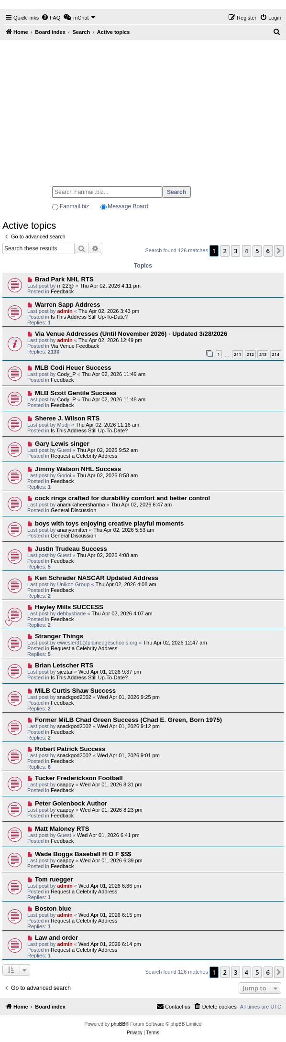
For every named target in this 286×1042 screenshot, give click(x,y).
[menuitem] (50, 17)
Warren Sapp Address (67, 304)
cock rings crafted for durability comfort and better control (122, 498)
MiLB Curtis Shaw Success (75, 690)
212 (250, 354)
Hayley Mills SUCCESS (69, 607)
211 (237, 354)
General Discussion (73, 510)
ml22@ (65, 286)
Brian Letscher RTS (64, 665)
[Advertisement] (143, 109)
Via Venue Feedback (75, 346)
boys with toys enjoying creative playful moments (109, 523)
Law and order (56, 937)
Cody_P (66, 374)
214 (275, 354)
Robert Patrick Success (70, 748)
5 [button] (257, 251)
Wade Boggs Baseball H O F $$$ (83, 854)
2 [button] (225, 251)
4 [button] (246, 251)
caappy (65, 784)
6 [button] (268, 251)
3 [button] (235, 251)
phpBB (118, 1024)
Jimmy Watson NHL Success (78, 469)
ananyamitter (72, 530)
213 (262, 354)
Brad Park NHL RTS (64, 279)
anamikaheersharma (81, 504)
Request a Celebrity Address (84, 456)
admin (64, 311)
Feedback (62, 291)
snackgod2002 (74, 697)
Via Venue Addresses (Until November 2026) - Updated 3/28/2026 (131, 333)
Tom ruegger (54, 879)
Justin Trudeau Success (71, 548)
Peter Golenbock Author (71, 803)
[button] (279, 251)
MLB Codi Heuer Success (73, 367)
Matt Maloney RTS (62, 828)
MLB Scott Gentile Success (76, 393)
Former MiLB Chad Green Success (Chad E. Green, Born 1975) (128, 719)
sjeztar (64, 672)
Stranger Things (59, 636)
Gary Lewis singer (62, 443)
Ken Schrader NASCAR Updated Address (96, 577)
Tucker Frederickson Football (79, 778)
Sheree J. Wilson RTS (67, 418)
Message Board (128, 206)
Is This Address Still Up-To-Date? (89, 317)
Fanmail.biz (74, 206)
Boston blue (53, 908)
